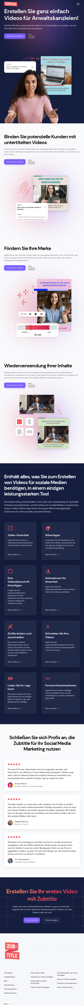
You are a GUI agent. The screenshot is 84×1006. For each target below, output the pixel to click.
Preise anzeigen (51, 920)
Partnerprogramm (10, 989)
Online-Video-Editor (38, 973)
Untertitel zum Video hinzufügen (42, 977)
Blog (5, 981)
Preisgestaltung (9, 977)
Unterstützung (9, 985)
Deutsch (6, 1004)
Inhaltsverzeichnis (10, 993)
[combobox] (7, 1004)
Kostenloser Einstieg (15, 36)
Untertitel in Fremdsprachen (67, 983)
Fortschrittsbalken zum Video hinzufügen (67, 974)
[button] (77, 4)
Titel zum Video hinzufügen (40, 987)
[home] (10, 4)
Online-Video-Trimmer (65, 987)
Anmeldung (8, 973)
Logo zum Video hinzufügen (66, 979)
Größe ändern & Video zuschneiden (38, 982)
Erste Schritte (31, 920)
